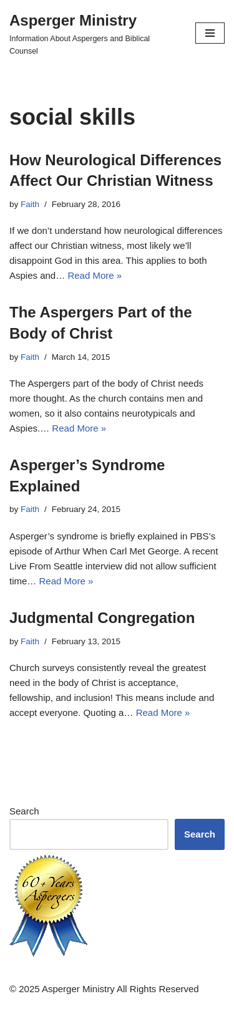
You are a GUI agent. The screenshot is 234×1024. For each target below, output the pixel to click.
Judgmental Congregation (102, 617)
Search (24, 811)
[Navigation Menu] (210, 33)
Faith (30, 204)
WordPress (158, 1011)
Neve (64, 1011)
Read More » (94, 275)
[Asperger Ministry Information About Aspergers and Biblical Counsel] (93, 33)
